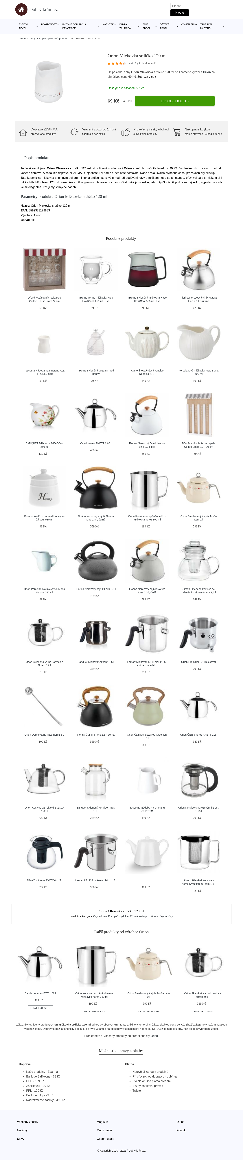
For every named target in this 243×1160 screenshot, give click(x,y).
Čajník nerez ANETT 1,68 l (95, 443)
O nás (180, 1121)
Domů (22, 38)
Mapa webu (104, 1130)
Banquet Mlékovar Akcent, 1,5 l (96, 661)
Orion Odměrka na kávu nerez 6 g (44, 734)
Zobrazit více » (147, 76)
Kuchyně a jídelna (45, 38)
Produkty (31, 38)
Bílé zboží (146, 26)
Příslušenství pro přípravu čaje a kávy (151, 916)
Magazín (102, 1121)
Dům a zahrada (125, 26)
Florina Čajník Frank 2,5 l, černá (96, 734)
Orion (207, 72)
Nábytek (108, 24)
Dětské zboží (165, 26)
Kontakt (181, 1130)
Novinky (22, 1130)
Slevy (20, 1138)
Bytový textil (24, 26)
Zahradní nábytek (206, 26)
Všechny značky (27, 1121)
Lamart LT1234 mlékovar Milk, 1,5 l (95, 880)
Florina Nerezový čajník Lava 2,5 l (96, 589)
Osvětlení (188, 24)
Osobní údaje (105, 1138)
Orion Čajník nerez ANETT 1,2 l (198, 734)
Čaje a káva (62, 38)
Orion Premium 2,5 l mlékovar (198, 661)
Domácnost (49, 24)
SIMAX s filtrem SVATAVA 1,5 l (44, 880)
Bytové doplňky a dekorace (74, 26)
